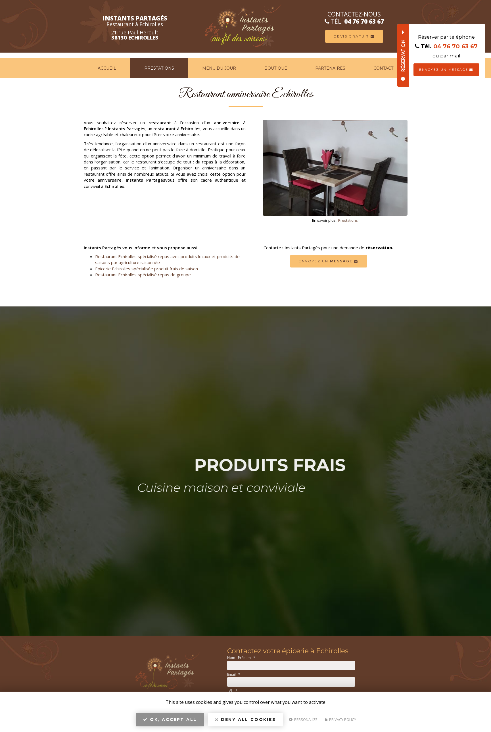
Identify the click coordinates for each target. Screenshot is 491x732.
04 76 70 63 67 (364, 21)
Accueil (107, 68)
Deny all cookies (245, 719)
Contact (383, 68)
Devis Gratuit (354, 36)
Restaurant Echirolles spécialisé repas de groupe (143, 274)
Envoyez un (328, 261)
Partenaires (330, 68)
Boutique (275, 68)
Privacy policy (340, 719)
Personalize (303, 719)
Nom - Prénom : (241, 657)
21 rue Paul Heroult (134, 35)
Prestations (159, 68)
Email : (233, 674)
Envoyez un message (446, 70)
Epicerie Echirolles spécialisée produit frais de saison (146, 268)
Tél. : (232, 691)
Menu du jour (219, 68)
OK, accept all (170, 719)
